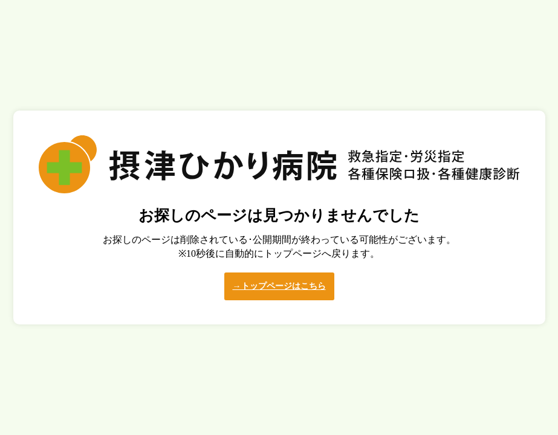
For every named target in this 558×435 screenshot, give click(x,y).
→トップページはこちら (279, 286)
